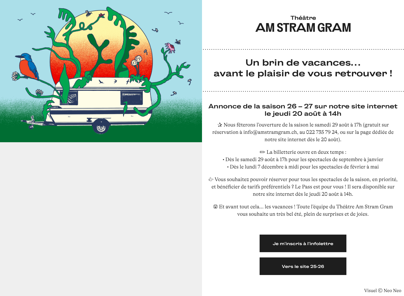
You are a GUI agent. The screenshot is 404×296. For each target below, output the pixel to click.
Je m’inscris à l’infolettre (303, 243)
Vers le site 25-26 (303, 266)
